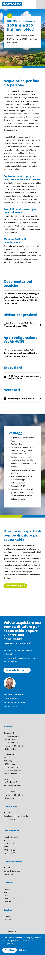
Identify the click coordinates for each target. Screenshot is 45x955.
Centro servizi (9, 819)
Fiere (6, 895)
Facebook (8, 916)
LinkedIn (7, 920)
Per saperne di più (14, 586)
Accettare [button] (9, 950)
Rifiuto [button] (22, 950)
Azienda (7, 889)
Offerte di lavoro (10, 899)
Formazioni (8, 874)
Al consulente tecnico (16, 670)
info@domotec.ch (11, 749)
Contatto (7, 902)
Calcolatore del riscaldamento (16, 816)
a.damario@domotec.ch (14, 703)
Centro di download (12, 871)
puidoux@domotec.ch (13, 774)
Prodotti (7, 813)
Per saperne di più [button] (9, 944)
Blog (5, 892)
